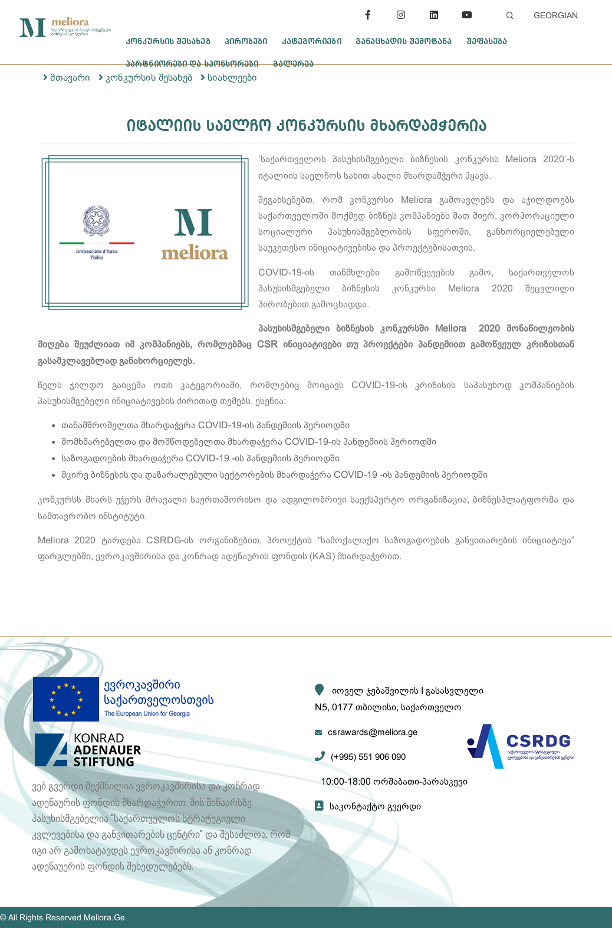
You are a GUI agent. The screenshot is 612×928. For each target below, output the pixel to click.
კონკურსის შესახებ (168, 41)
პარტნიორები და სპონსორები (192, 63)
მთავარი (70, 77)
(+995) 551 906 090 (368, 757)
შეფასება (487, 41)
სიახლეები (232, 77)
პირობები (246, 41)
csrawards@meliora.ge (372, 732)
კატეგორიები (311, 41)
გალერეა (293, 63)
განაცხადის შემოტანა (404, 41)
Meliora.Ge (104, 917)
